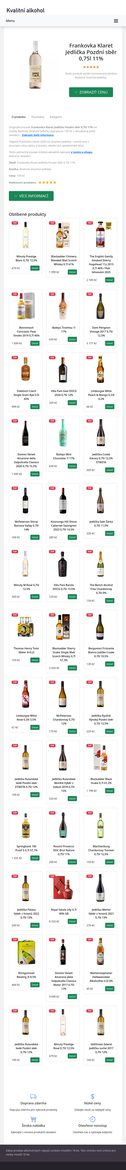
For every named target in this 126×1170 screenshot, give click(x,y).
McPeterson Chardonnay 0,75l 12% (64, 719)
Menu (10, 21)
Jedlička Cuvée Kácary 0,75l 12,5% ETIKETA (101, 458)
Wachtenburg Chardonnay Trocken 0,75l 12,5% (101, 850)
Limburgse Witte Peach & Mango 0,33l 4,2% (101, 395)
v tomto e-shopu (81, 152)
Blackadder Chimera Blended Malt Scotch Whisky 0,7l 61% (64, 260)
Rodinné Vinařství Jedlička (90, 77)
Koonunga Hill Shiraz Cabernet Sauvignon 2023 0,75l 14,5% (64, 525)
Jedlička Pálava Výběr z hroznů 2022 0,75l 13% (26, 913)
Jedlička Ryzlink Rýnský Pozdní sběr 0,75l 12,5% (101, 719)
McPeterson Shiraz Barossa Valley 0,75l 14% (26, 525)
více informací (33, 195)
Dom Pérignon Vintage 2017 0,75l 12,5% (101, 331)
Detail (35, 268)
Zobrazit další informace (38, 135)
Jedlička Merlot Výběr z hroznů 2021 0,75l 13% (101, 913)
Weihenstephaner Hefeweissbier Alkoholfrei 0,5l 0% (101, 977)
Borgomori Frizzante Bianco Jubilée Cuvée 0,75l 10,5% (101, 652)
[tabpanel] (53, 156)
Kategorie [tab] (56, 117)
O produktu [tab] (19, 117)
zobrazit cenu (93, 92)
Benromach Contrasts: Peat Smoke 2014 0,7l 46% (26, 331)
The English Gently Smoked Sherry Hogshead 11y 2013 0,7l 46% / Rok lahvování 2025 (101, 264)
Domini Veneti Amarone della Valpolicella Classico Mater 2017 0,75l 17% (63, 981)
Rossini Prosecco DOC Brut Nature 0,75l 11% (63, 850)
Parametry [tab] (37, 117)
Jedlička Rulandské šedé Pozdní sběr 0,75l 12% (26, 1048)
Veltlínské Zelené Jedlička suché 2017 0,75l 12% (101, 1048)
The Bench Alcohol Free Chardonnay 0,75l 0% (101, 589)
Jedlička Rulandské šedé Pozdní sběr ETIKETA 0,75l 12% (26, 783)
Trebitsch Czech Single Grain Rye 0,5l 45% (26, 395)
